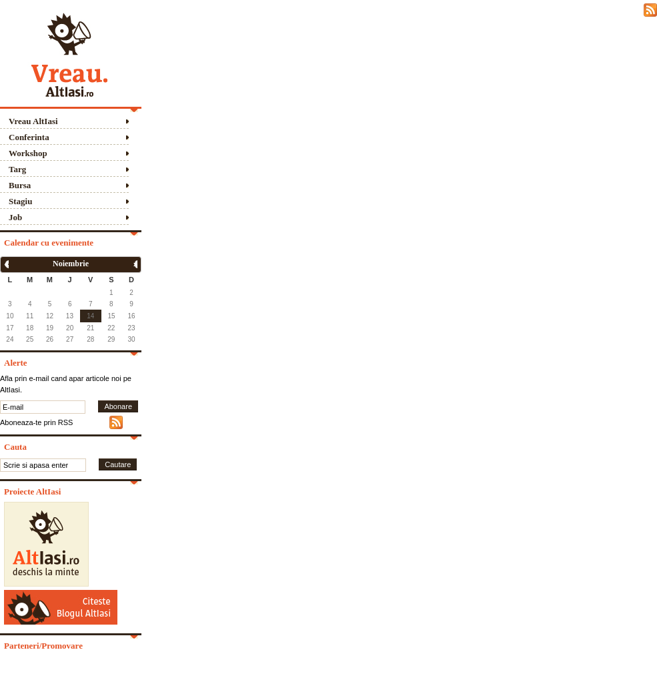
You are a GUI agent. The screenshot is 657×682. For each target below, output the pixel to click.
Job (15, 217)
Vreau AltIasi (33, 121)
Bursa (20, 185)
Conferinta (29, 137)
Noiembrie (71, 263)
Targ (17, 169)
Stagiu (20, 201)
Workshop (28, 153)
